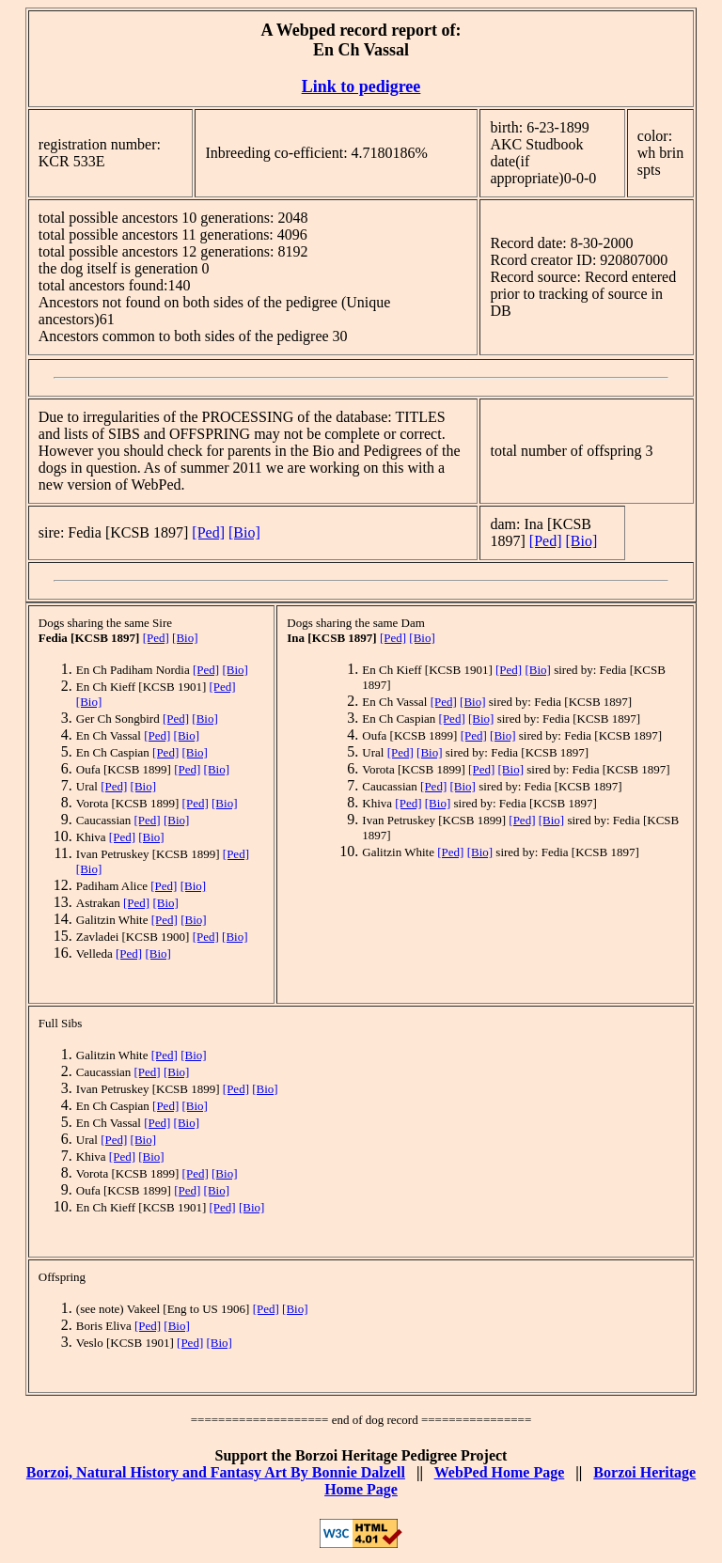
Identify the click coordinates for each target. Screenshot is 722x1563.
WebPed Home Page (499, 1472)
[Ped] (208, 532)
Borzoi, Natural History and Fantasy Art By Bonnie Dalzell (215, 1472)
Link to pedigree (361, 86)
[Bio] (244, 532)
